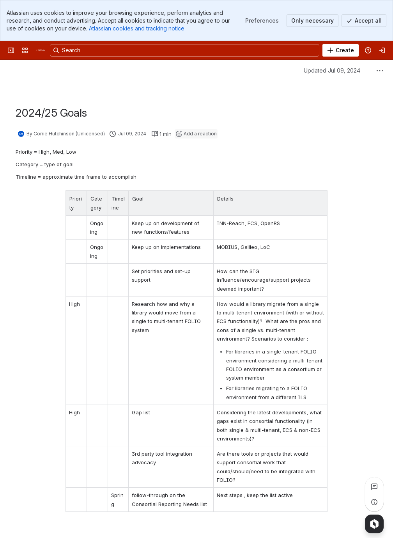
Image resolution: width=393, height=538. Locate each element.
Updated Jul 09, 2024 (332, 70)
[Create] (340, 50)
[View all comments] (374, 486)
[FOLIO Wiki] (40, 50)
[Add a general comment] (51, 520)
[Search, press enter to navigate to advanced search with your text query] (184, 50)
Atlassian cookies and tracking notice (136, 28)
